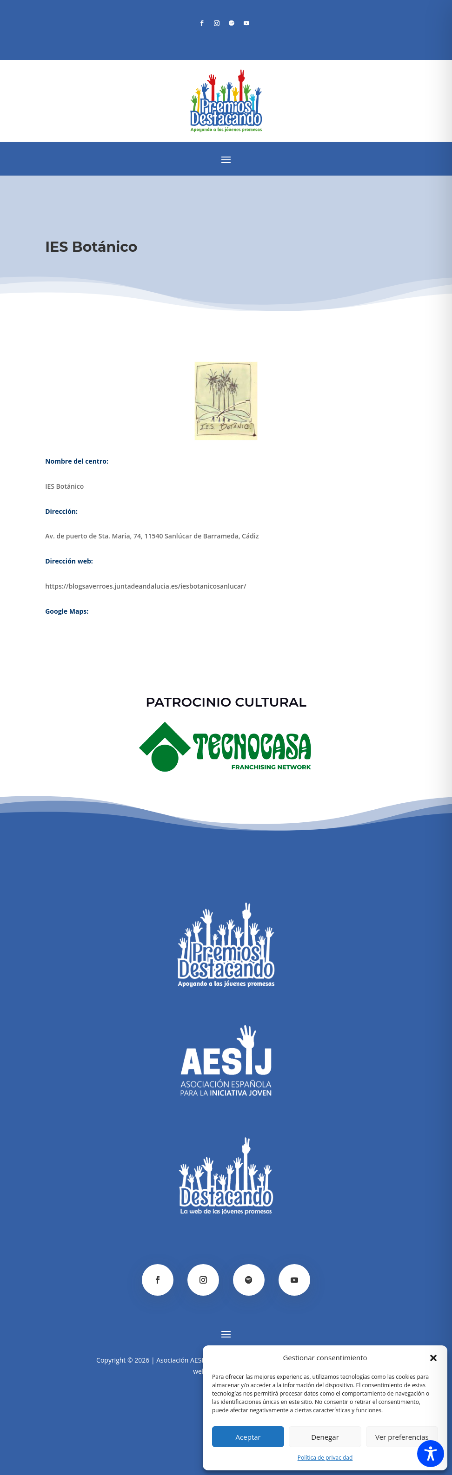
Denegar (325, 1437)
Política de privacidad (325, 1458)
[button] (433, 1358)
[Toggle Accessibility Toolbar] (430, 1453)
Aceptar (248, 1437)
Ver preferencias (402, 1437)
